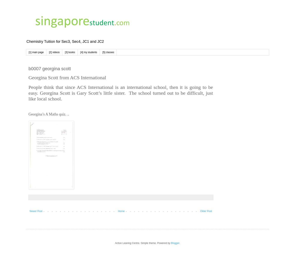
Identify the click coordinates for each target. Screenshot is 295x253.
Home (121, 211)
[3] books (70, 52)
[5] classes (108, 52)
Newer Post (36, 211)
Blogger (175, 243)
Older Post (206, 211)
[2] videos (54, 52)
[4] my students (88, 52)
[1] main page (36, 52)
